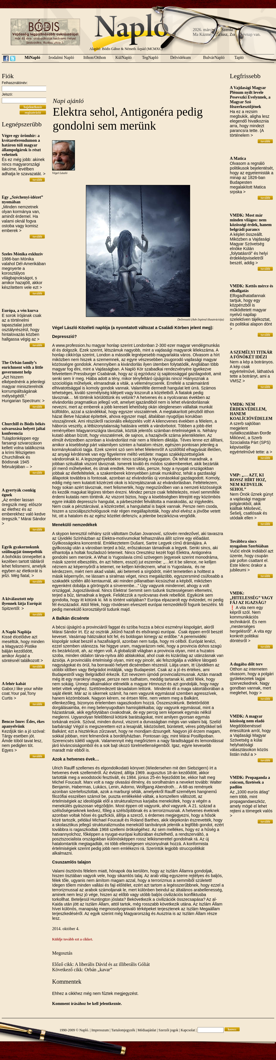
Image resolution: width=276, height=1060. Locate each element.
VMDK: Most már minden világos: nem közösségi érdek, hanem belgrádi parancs (251, 222)
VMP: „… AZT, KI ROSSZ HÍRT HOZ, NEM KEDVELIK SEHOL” (248, 482)
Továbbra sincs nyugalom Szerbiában (249, 543)
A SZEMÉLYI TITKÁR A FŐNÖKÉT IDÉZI (251, 354)
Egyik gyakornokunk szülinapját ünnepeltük (22, 549)
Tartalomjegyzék (123, 1030)
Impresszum (100, 1030)
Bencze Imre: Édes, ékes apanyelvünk (23, 724)
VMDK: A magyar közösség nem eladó (247, 718)
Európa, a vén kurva (20, 310)
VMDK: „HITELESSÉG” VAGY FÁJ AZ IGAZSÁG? (251, 598)
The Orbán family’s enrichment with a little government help (22, 367)
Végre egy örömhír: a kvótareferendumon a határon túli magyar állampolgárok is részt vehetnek (21, 145)
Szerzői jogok (168, 1030)
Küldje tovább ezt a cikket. (72, 939)
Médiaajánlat (147, 1030)
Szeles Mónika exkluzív (22, 254)
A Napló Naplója (16, 632)
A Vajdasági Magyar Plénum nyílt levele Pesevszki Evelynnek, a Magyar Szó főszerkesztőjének (250, 97)
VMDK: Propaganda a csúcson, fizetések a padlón (250, 782)
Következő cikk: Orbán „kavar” (82, 969)
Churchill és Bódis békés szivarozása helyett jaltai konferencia (23, 429)
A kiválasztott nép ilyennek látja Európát (22, 601)
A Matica (238, 158)
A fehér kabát (14, 684)
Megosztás (62, 953)
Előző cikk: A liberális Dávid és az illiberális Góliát (101, 964)
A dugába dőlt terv (246, 664)
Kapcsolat (188, 1030)
